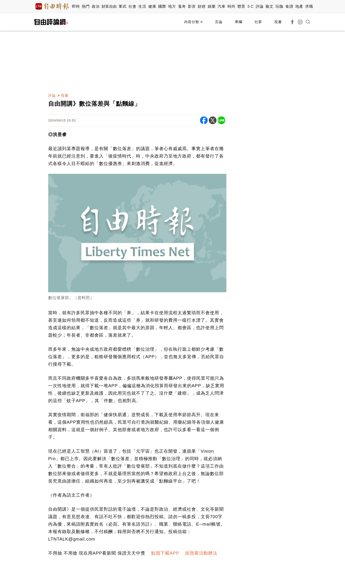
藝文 (269, 6)
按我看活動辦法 (201, 553)
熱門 (86, 6)
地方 (172, 6)
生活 (142, 6)
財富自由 (109, 6)
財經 (202, 6)
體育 (241, 6)
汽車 (221, 6)
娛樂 (211, 6)
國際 (162, 6)
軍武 (122, 6)
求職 (309, 6)
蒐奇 (182, 6)
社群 (258, 22)
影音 (192, 6)
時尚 (231, 6)
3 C (250, 6)
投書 (278, 22)
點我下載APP (165, 553)
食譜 (289, 6)
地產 (299, 6)
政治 (95, 6)
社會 (132, 6)
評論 (259, 6)
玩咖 (279, 6)
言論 (218, 22)
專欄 (238, 22)
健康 (152, 6)
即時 (76, 6)
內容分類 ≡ (193, 22)
